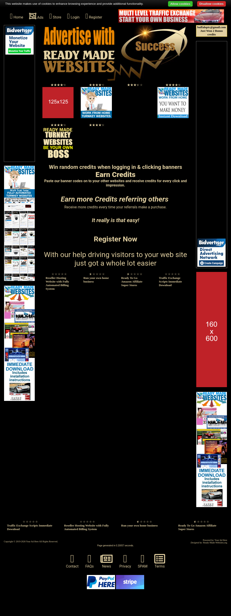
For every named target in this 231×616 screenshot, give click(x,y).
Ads (36, 16)
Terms (159, 560)
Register (93, 16)
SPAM (143, 560)
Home (16, 16)
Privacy (125, 560)
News (106, 560)
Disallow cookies (211, 3)
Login (73, 16)
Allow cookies (180, 3)
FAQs (89, 560)
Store (55, 16)
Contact (72, 560)
